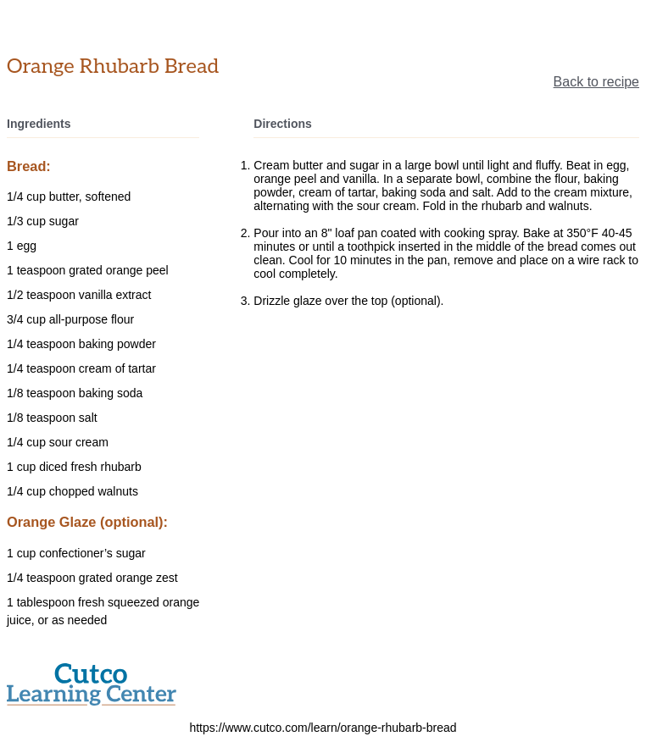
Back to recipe (596, 82)
